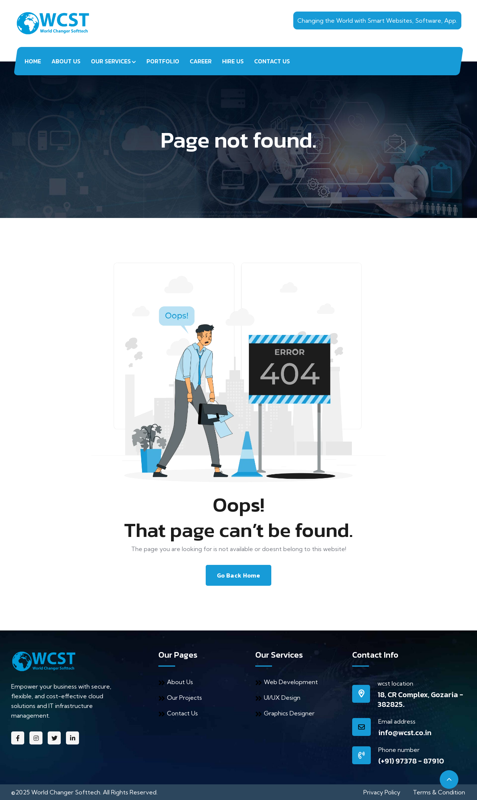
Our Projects (180, 697)
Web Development (286, 682)
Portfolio (162, 61)
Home (33, 61)
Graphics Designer (285, 713)
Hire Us (233, 61)
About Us (65, 61)
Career (201, 61)
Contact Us (272, 61)
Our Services (111, 61)
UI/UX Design (277, 697)
